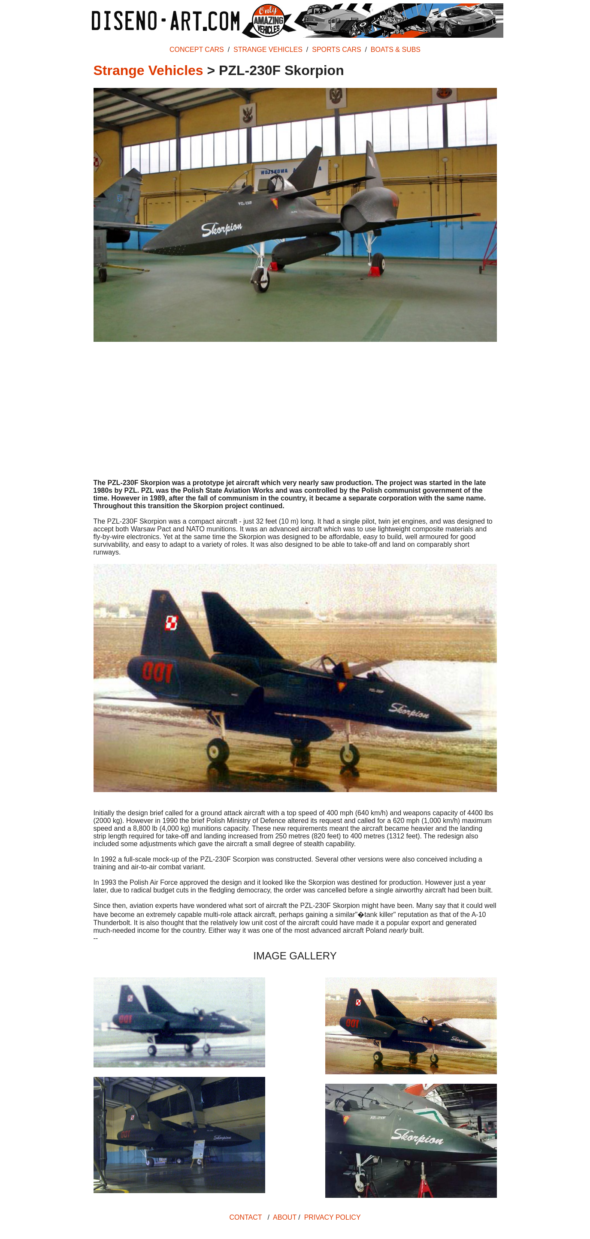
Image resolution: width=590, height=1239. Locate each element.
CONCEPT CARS (196, 49)
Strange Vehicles (148, 70)
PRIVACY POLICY (332, 1217)
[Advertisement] (295, 411)
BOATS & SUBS (396, 49)
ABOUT (285, 1217)
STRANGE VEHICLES (268, 49)
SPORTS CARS (336, 49)
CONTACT (245, 1217)
